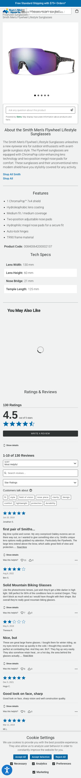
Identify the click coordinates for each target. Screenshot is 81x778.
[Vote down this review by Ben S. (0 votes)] (30, 613)
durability (50, 503)
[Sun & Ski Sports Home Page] (12, 11)
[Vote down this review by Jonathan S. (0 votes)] (31, 560)
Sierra (19, 117)
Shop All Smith (12, 174)
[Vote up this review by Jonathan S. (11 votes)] (23, 560)
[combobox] (40, 463)
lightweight (21, 503)
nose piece (42, 497)
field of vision (26, 497)
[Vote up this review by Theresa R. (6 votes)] (23, 669)
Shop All (8, 178)
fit (5, 497)
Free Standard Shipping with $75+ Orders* (40, 3)
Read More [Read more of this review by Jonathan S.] (22, 547)
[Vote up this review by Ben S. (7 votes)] (23, 613)
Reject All (61, 757)
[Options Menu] (76, 560)
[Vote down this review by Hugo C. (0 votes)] (30, 712)
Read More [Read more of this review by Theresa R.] (28, 656)
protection (36, 503)
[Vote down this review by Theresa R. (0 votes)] (30, 669)
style (12, 497)
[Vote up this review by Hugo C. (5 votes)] (23, 712)
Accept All (20, 757)
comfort (8, 503)
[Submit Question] (71, 110)
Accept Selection (41, 757)
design (66, 497)
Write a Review (40, 433)
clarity (55, 497)
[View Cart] (76, 11)
